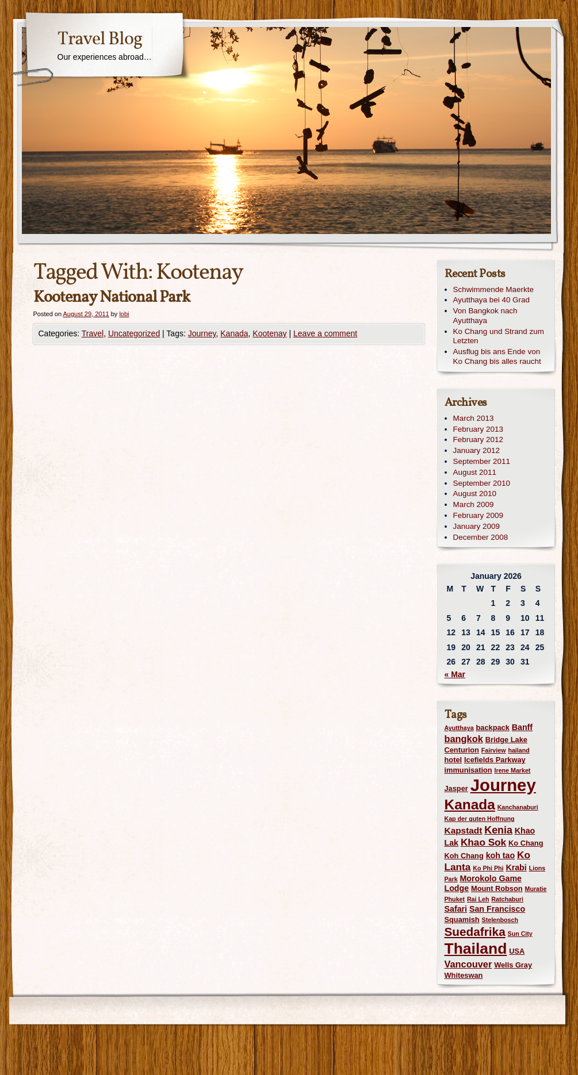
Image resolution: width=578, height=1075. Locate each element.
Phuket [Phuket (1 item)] (455, 899)
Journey (202, 333)
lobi (124, 313)
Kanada (234, 333)
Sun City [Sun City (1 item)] (520, 933)
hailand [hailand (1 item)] (518, 750)
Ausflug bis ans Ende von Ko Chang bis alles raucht (497, 356)
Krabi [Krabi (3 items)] (516, 867)
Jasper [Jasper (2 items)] (456, 788)
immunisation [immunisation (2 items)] (468, 770)
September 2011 (481, 461)
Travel (93, 333)
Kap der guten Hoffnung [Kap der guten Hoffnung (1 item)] (480, 818)
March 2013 (473, 418)
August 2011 (474, 472)
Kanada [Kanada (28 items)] (470, 804)
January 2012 (476, 450)
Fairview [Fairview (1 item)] (493, 750)
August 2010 (474, 493)
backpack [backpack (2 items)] (493, 727)
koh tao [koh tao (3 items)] (500, 855)
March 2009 (473, 504)
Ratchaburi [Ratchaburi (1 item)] (507, 899)
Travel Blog (100, 39)
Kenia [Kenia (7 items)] (498, 830)
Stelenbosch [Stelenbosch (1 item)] (500, 919)
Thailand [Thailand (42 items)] (476, 948)
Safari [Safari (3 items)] (456, 908)
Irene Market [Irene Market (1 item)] (513, 770)
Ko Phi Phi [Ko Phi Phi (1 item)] (488, 868)
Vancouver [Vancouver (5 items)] (468, 964)
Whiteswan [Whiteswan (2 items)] (464, 975)
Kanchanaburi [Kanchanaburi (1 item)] (517, 807)
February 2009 (478, 515)
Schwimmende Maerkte (493, 289)
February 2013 (478, 429)
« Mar (455, 674)
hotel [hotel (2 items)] (453, 759)
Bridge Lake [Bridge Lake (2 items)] (506, 739)
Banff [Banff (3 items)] (522, 727)
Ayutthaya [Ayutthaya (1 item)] (459, 727)
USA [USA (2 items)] (517, 951)
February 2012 (478, 439)
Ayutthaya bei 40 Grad (491, 299)
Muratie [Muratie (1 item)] (536, 888)
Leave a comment (325, 333)
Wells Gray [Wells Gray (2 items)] (513, 965)
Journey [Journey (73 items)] (503, 784)
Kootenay (269, 333)
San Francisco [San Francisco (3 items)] (497, 908)
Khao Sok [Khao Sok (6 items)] (483, 842)
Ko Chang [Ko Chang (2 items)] (525, 843)
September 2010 (481, 483)
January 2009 (476, 526)
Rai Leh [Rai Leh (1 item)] (478, 899)
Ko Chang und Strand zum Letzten (498, 336)
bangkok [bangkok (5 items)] (464, 739)
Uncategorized (134, 333)
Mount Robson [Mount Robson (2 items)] (497, 888)
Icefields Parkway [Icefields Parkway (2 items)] (495, 759)
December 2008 (480, 537)
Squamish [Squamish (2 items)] (462, 919)
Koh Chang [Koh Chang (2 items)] (464, 855)
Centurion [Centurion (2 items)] (462, 750)
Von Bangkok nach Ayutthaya (485, 315)
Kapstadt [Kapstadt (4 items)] (464, 830)
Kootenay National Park (111, 297)
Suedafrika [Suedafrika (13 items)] (475, 931)
